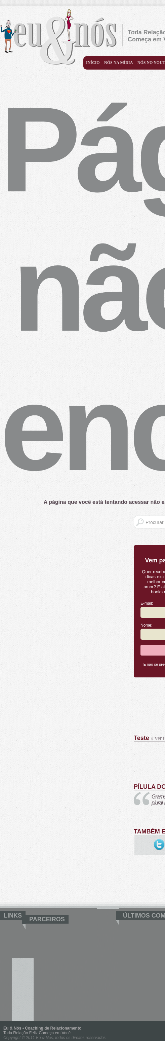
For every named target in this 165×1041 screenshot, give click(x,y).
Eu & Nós (61, 37)
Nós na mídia (118, 62)
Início (93, 62)
